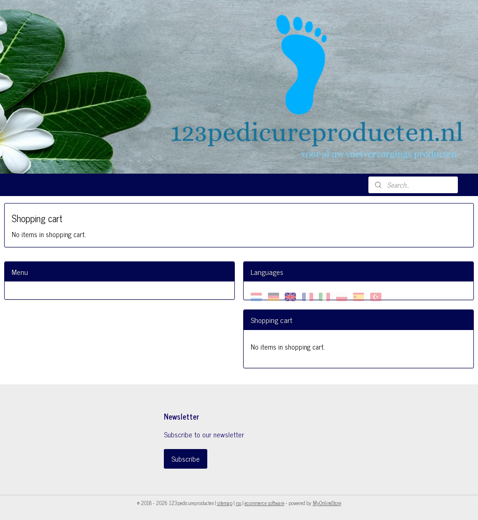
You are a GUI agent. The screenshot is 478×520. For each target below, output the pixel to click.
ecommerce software (264, 503)
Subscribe (185, 458)
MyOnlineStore (327, 503)
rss (238, 503)
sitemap (224, 503)
